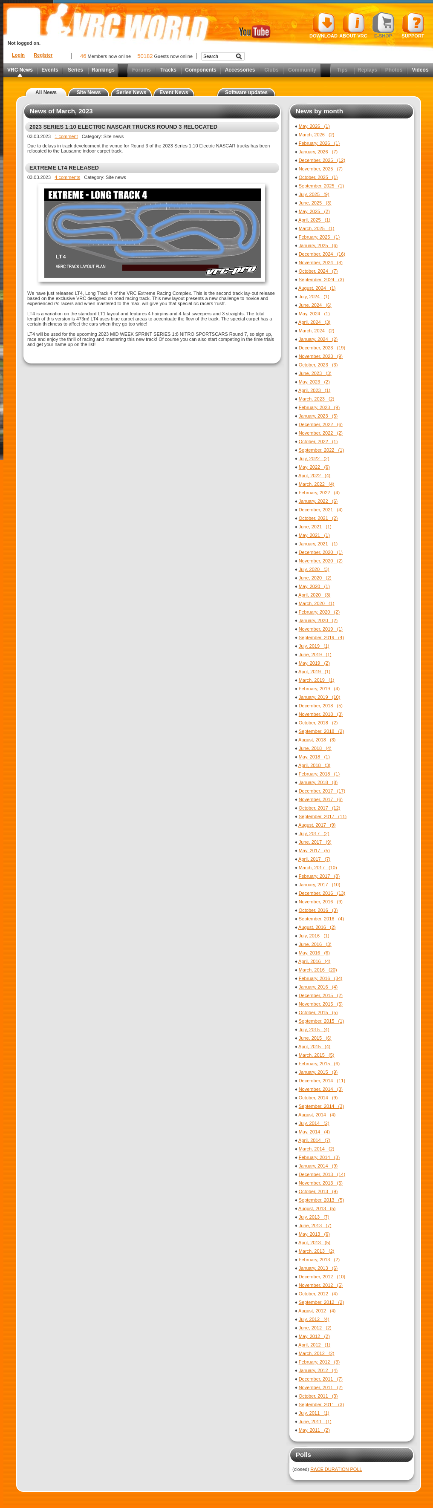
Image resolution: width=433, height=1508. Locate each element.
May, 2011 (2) (314, 1430)
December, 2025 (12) (322, 160)
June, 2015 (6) (315, 1038)
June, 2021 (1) (315, 526)
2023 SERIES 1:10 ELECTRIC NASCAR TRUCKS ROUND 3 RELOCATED (123, 127)
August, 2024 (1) (316, 288)
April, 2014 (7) (314, 1140)
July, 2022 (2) (314, 458)
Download (323, 25)
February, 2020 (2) (319, 611)
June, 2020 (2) (315, 577)
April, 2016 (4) (314, 961)
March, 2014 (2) (317, 1148)
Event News (173, 92)
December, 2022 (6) (321, 424)
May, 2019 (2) (314, 663)
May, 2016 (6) (314, 952)
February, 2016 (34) (321, 978)
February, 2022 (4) (319, 492)
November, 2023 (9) (321, 356)
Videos (420, 70)
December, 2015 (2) (321, 995)
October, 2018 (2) (318, 722)
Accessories (240, 70)
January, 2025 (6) (318, 245)
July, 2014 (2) (314, 1123)
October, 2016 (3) (318, 910)
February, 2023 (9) (319, 407)
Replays (367, 70)
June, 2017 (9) (315, 842)
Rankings (103, 70)
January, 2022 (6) (318, 501)
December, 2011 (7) (321, 1378)
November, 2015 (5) (321, 1003)
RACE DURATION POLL (336, 1469)
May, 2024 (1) (314, 313)
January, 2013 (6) (318, 1268)
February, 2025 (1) (319, 236)
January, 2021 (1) (318, 543)
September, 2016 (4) (321, 918)
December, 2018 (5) (321, 705)
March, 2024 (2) (317, 330)
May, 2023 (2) (314, 381)
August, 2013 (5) (316, 1208)
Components (200, 70)
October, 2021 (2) (318, 518)
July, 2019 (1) (314, 646)
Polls (303, 1454)
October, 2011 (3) (318, 1395)
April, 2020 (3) (314, 594)
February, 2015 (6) (319, 1063)
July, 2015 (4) (314, 1029)
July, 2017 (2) (314, 833)
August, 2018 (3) (316, 739)
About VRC (353, 25)
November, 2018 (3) (321, 714)
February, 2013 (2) (319, 1259)
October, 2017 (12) (320, 807)
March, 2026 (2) (317, 134)
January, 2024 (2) (318, 339)
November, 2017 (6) (321, 799)
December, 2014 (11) (322, 1080)
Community (302, 70)
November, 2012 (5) (321, 1285)
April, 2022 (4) (314, 475)
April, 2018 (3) (314, 765)
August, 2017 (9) (316, 825)
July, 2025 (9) (314, 194)
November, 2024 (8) (321, 262)
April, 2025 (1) (314, 219)
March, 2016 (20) (318, 969)
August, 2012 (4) (316, 1310)
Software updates (246, 92)
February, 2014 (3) (319, 1157)
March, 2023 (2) (317, 398)
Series (75, 70)
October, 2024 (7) (318, 271)
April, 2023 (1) (314, 390)
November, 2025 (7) (321, 168)
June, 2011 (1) (315, 1421)
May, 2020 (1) (314, 586)
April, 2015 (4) (314, 1046)
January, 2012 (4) (318, 1370)
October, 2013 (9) (318, 1191)
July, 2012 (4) (314, 1319)
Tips (342, 70)
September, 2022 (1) (321, 450)
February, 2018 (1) (319, 773)
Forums (141, 70)
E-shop (383, 25)
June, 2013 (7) (315, 1225)
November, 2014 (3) (321, 1089)
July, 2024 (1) (314, 296)
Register (43, 55)
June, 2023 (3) (315, 373)
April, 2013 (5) (314, 1242)
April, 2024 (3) (314, 322)
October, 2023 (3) (318, 364)
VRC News (20, 70)
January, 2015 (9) (318, 1072)
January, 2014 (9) (318, 1165)
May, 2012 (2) (314, 1336)
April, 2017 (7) (314, 859)
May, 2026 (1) (314, 126)
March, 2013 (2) (317, 1251)
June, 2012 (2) (315, 1327)
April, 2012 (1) (314, 1344)
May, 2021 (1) (314, 535)
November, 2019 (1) (321, 628)
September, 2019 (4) (321, 637)
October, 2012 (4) (318, 1293)
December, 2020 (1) (321, 552)
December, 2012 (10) (322, 1276)
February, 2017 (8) (319, 876)
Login (18, 55)
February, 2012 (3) (319, 1361)
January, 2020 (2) (318, 620)
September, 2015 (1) (321, 1021)
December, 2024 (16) (322, 254)
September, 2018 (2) (321, 731)
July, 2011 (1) (314, 1413)
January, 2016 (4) (318, 986)
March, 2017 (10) (318, 867)
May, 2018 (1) (314, 756)
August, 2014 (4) (316, 1114)
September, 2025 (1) (321, 185)
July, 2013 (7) (314, 1217)
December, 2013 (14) (322, 1174)
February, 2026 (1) (319, 143)
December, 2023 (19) (322, 347)
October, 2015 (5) (318, 1012)
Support (413, 25)
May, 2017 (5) (314, 850)
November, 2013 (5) (321, 1182)
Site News (89, 92)
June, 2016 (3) (315, 944)
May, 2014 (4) (314, 1131)
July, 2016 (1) (314, 935)
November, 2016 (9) (321, 901)
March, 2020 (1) (317, 603)
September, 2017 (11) (323, 816)
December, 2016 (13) (322, 893)
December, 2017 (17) (322, 790)
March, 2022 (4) (317, 484)
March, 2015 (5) (317, 1055)
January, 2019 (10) (320, 697)
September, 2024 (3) (321, 279)
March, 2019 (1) (317, 680)
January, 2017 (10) (320, 884)
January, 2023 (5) (318, 415)
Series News (131, 92)
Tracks (168, 70)
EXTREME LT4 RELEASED (64, 167)
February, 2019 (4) (319, 688)
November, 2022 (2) (321, 432)
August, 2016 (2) (316, 927)
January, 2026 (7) (318, 151)
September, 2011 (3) (321, 1404)
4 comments (67, 177)
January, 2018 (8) (318, 782)
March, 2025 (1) (317, 228)
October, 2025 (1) (318, 177)
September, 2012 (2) (321, 1302)
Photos (394, 70)
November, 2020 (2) (321, 560)
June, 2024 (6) (315, 305)
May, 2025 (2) (314, 211)
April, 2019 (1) (314, 671)
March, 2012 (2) (317, 1353)
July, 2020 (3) (314, 569)
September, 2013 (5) (321, 1199)
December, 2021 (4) (321, 509)
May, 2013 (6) (314, 1234)
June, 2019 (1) (315, 654)
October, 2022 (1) (318, 441)
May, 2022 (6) (314, 467)
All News (46, 92)
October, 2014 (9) (318, 1097)
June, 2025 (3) (315, 202)
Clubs (271, 70)
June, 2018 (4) (315, 748)
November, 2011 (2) (321, 1387)
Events (49, 70)
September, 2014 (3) (321, 1106)
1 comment (66, 136)
